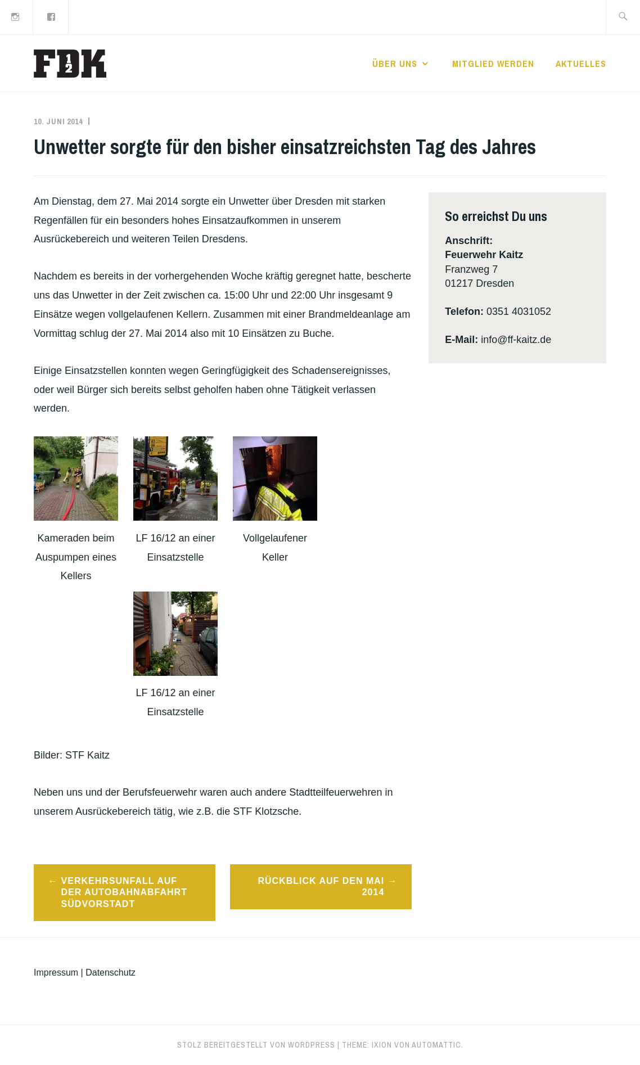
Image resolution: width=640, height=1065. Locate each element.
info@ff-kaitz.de (516, 339)
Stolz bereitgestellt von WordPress (256, 1045)
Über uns (394, 63)
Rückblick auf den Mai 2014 (321, 886)
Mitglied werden (493, 63)
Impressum (56, 972)
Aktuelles (581, 63)
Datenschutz (110, 972)
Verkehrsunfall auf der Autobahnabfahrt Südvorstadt (124, 892)
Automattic (436, 1045)
